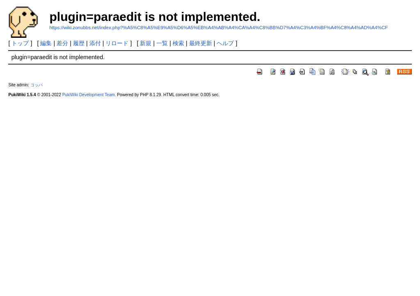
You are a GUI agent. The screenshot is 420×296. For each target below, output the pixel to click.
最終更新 (200, 43)
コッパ (36, 85)
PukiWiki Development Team (88, 94)
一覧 (162, 43)
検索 (178, 43)
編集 (46, 43)
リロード (116, 43)
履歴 (78, 43)
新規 (145, 43)
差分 (62, 43)
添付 (95, 43)
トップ (20, 43)
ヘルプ (225, 43)
